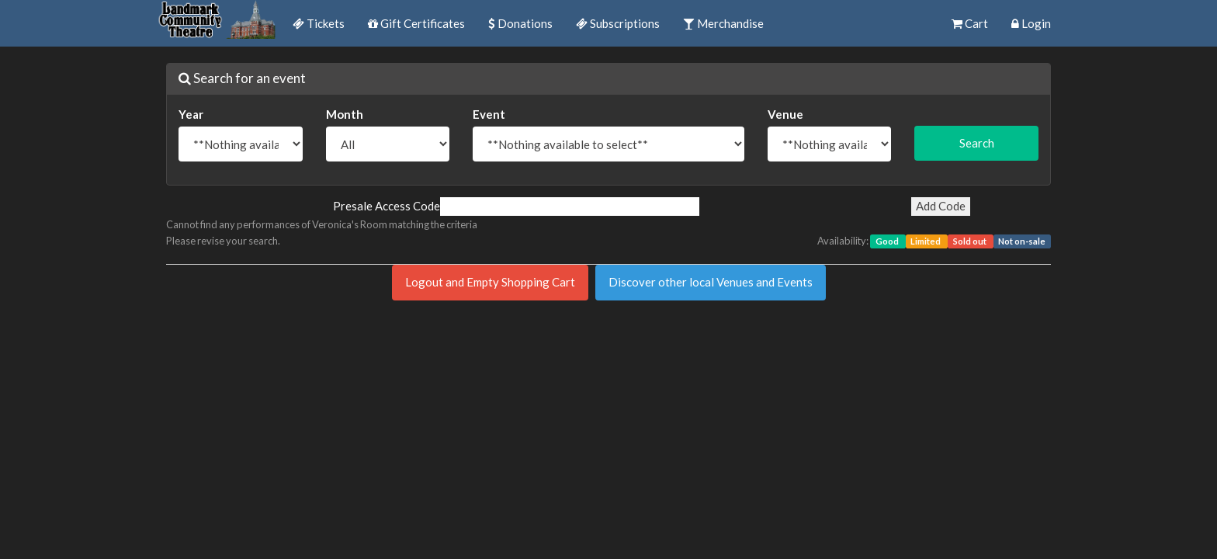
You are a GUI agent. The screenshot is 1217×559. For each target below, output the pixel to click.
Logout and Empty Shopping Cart (490, 282)
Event (489, 114)
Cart (970, 23)
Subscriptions (618, 23)
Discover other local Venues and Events (710, 282)
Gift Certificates (416, 23)
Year (191, 114)
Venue (785, 114)
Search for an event (242, 78)
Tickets (319, 23)
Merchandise (723, 23)
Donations (520, 23)
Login (1031, 23)
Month (344, 114)
